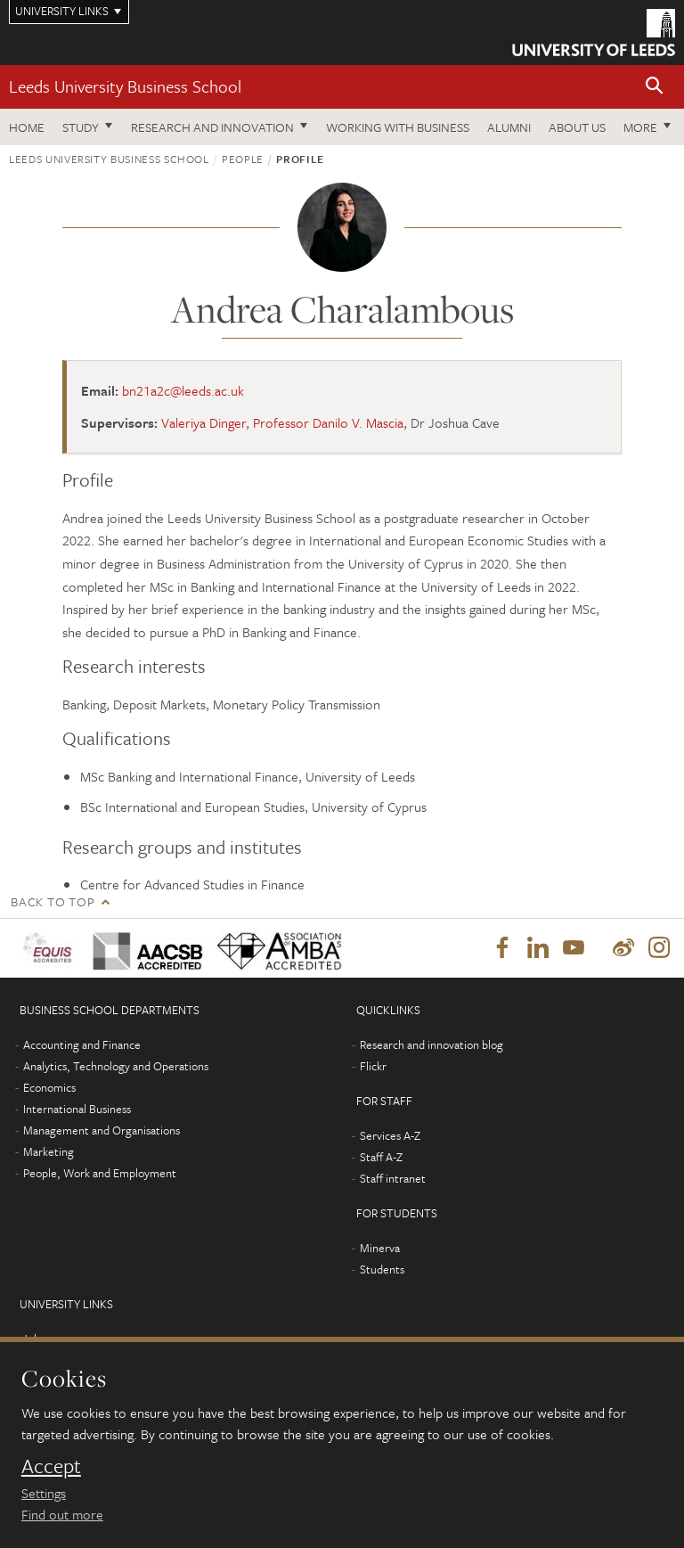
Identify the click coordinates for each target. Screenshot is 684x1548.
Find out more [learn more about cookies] (62, 1514)
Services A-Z (390, 1135)
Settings (43, 1493)
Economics (49, 1087)
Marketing (48, 1151)
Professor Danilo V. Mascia (328, 422)
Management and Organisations (101, 1130)
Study (80, 127)
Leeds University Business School (125, 86)
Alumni (509, 127)
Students (382, 1269)
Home (27, 127)
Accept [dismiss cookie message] (51, 1466)
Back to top (52, 901)
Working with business (397, 127)
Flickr (373, 1066)
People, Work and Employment (99, 1173)
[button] (654, 87)
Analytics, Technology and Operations (115, 1066)
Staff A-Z (381, 1157)
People (243, 159)
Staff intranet (393, 1178)
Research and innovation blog (431, 1044)
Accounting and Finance (82, 1044)
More (640, 127)
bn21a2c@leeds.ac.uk (183, 390)
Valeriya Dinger (203, 422)
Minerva (380, 1248)
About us (577, 127)
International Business (77, 1109)
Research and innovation (212, 127)
